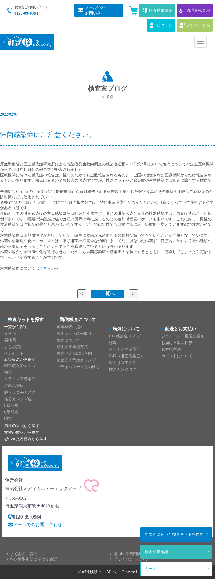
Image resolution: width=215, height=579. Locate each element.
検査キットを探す (174, 534)
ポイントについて (177, 356)
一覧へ (108, 293)
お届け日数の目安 (177, 343)
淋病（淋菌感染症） (126, 356)
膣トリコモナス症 (20, 392)
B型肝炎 (11, 405)
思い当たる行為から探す (25, 439)
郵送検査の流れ (70, 327)
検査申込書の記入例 (74, 353)
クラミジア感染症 (20, 379)
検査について (68, 340)
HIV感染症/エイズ (20, 366)
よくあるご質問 (24, 554)
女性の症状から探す (21, 432)
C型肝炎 (11, 412)
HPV (8, 419)
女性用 (10, 333)
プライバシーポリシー (133, 559)
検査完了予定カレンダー (78, 360)
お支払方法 (171, 349)
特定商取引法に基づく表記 (33, 559)
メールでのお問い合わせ (37, 524)
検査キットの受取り (74, 333)
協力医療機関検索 (129, 554)
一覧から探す (16, 327)
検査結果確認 (156, 552)
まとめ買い (14, 347)
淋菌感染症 (14, 386)
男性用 (10, 340)
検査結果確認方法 (72, 347)
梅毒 (8, 372)
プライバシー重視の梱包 (78, 367)
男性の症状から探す (21, 426)
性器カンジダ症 (18, 399)
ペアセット (14, 353)
